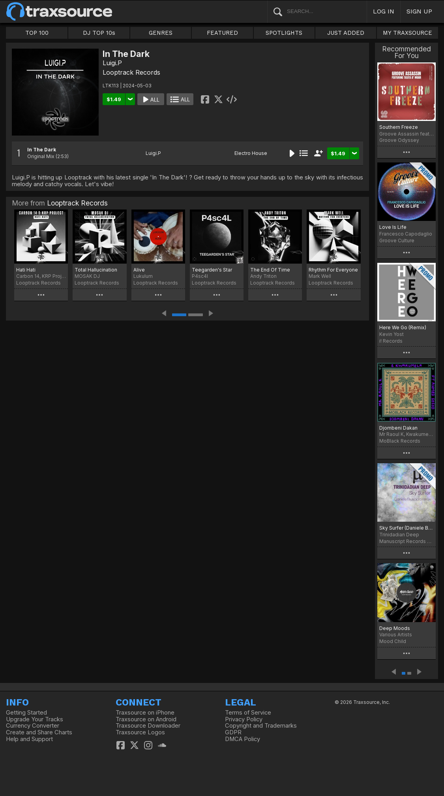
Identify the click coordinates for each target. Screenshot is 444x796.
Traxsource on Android (146, 719)
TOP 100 (37, 32)
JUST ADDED (345, 32)
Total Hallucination (96, 270)
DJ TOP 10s (99, 32)
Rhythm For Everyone (333, 270)
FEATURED (222, 32)
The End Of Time (270, 270)
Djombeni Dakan (398, 428)
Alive (139, 270)
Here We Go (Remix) (402, 327)
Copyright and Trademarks (261, 725)
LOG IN (383, 11)
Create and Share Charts (39, 732)
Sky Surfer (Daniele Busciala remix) (406, 528)
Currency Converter (32, 725)
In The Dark (41, 150)
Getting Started (26, 712)
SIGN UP (419, 11)
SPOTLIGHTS (284, 32)
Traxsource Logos (140, 732)
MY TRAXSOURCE (407, 32)
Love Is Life (393, 227)
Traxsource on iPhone (145, 712)
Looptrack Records (131, 72)
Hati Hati (26, 270)
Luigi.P (112, 63)
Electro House (250, 153)
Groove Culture (396, 240)
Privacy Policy (243, 719)
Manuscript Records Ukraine (406, 541)
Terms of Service (248, 712)
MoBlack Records (399, 441)
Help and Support (29, 739)
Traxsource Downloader (148, 725)
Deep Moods (394, 628)
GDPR (233, 732)
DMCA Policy (242, 739)
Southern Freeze (398, 127)
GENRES (160, 32)
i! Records (391, 341)
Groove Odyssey (399, 140)
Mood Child (392, 641)
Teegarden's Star (212, 270)
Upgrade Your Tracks (34, 719)
